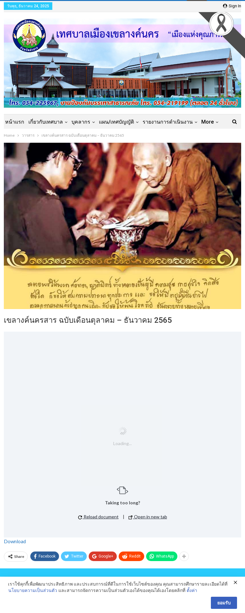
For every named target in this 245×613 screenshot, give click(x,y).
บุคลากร (80, 122)
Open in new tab (148, 516)
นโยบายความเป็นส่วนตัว (32, 590)
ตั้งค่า (192, 590)
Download (15, 541)
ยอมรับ (224, 602)
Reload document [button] (98, 516)
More (207, 122)
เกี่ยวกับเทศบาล (45, 122)
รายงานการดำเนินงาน (168, 122)
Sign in (232, 6)
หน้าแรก (14, 122)
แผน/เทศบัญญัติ (116, 122)
